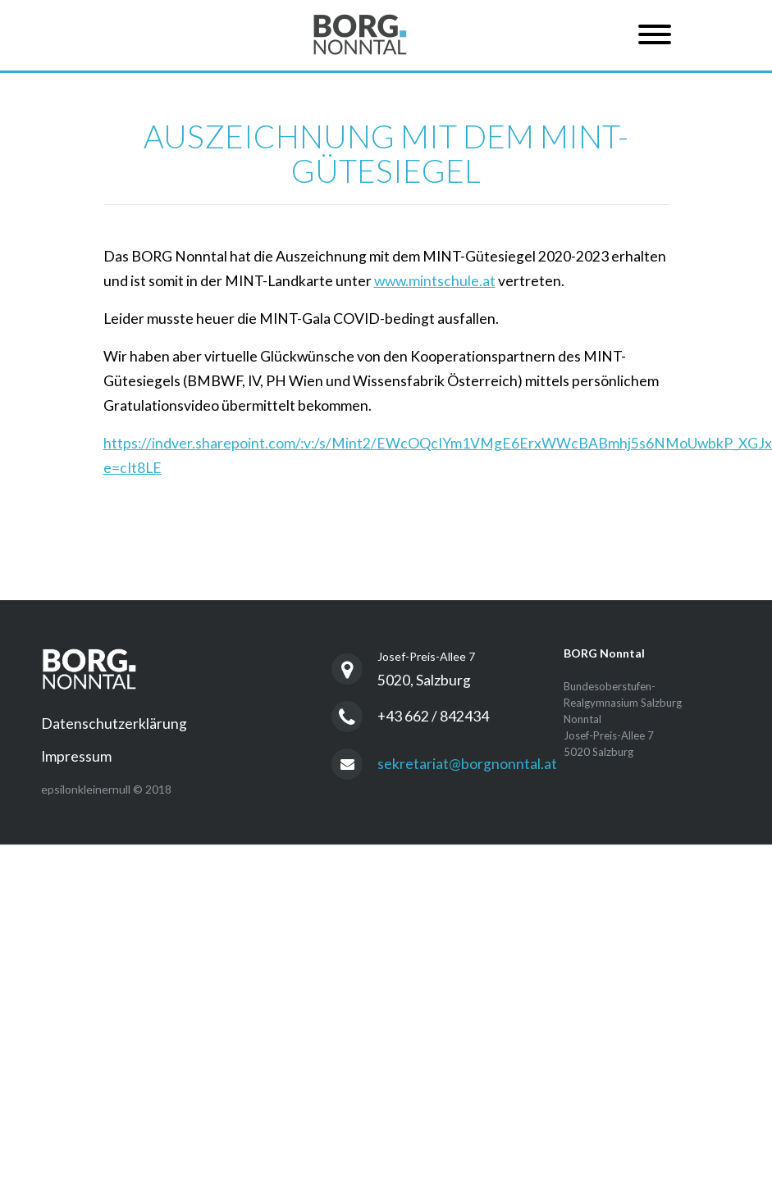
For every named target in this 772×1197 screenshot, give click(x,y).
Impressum (76, 756)
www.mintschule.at (435, 280)
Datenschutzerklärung (114, 723)
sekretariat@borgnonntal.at (467, 763)
